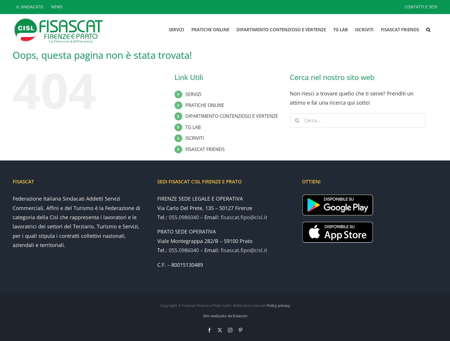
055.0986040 (184, 217)
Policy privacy (278, 305)
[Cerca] (297, 120)
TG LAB (193, 127)
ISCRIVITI (194, 138)
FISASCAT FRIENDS (205, 149)
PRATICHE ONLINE (204, 105)
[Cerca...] (358, 120)
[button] (428, 29)
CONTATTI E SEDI (421, 6)
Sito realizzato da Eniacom (225, 315)
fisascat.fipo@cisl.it (244, 217)
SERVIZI (193, 94)
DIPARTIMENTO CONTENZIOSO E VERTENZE (231, 116)
